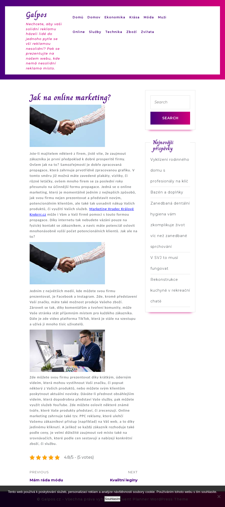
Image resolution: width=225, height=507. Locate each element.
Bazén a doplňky (166, 192)
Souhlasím (112, 499)
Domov (93, 17)
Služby (95, 32)
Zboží (131, 32)
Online (79, 32)
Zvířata (147, 32)
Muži (162, 17)
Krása (134, 17)
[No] (218, 496)
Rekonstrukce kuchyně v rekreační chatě (170, 290)
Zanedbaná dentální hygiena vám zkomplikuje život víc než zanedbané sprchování (170, 225)
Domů (78, 17)
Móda (149, 17)
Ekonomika (114, 17)
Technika (113, 32)
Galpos (36, 14)
